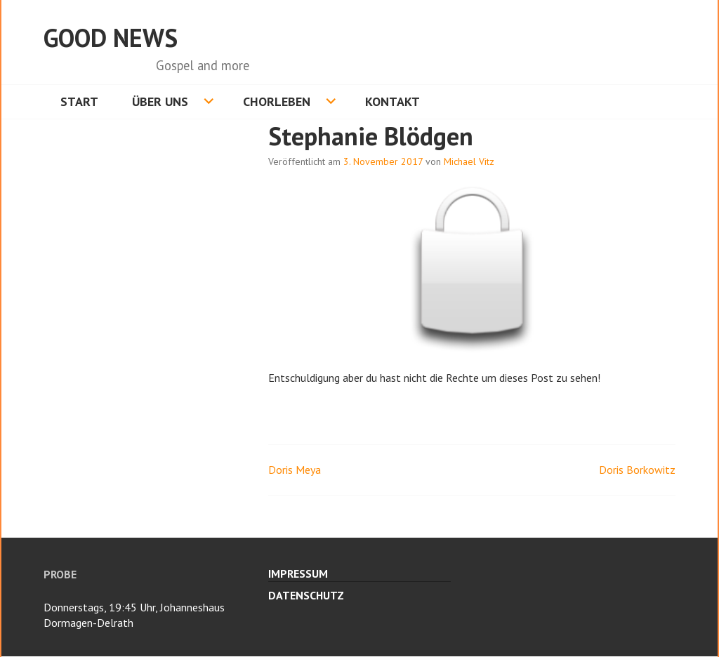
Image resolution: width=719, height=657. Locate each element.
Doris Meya (294, 470)
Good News (111, 37)
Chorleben (276, 101)
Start (79, 101)
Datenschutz (306, 595)
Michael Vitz (469, 161)
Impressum (298, 573)
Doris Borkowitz (637, 470)
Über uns (160, 101)
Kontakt (392, 101)
